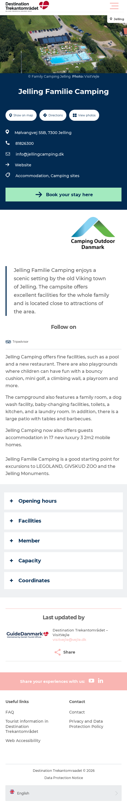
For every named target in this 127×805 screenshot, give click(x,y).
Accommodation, (33, 175)
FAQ (10, 712)
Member (25, 541)
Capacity (25, 561)
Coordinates (30, 581)
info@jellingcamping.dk (40, 154)
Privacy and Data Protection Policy (86, 724)
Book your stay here (63, 194)
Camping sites (65, 175)
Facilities (25, 521)
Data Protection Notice (63, 778)
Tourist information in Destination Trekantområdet (27, 726)
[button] (88, 6)
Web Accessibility (23, 740)
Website (23, 164)
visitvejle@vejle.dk (69, 639)
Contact (77, 712)
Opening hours (33, 501)
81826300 (24, 143)
